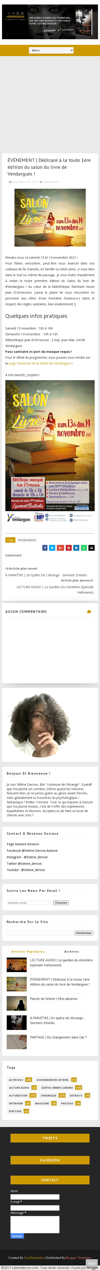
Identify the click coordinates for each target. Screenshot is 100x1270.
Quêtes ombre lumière (57, 1087)
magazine (42, 1103)
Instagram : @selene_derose (27, 857)
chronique (48, 1095)
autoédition (18, 1095)
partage (67, 1103)
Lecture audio (19, 1087)
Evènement (50, 182)
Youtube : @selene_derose (26, 870)
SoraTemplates (34, 1258)
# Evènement (27, 540)
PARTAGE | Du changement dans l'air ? (58, 1037)
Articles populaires (28, 951)
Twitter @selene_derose (24, 863)
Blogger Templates (79, 1258)
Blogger (92, 1268)
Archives (71, 951)
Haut (92, 1263)
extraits (76, 1095)
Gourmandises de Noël (53, 1079)
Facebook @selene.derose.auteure (32, 850)
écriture (15, 1111)
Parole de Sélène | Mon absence (54, 998)
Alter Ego (16, 1079)
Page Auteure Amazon (23, 844)
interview (16, 1103)
